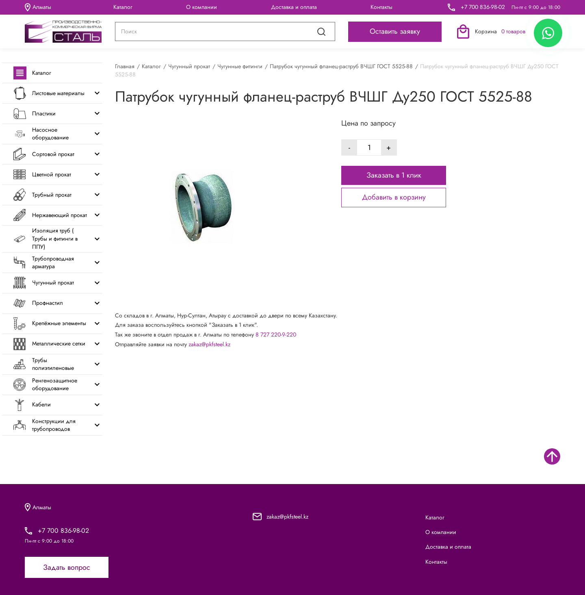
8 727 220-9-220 (276, 334)
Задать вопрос (66, 567)
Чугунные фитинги (239, 66)
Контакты (381, 7)
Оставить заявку (395, 31)
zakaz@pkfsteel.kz (209, 344)
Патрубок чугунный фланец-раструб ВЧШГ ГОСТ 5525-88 (341, 66)
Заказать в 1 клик (393, 175)
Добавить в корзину (394, 197)
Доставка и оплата (294, 7)
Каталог (122, 7)
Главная (124, 66)
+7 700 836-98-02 (483, 7)
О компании (201, 7)
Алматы (38, 7)
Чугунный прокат (189, 66)
